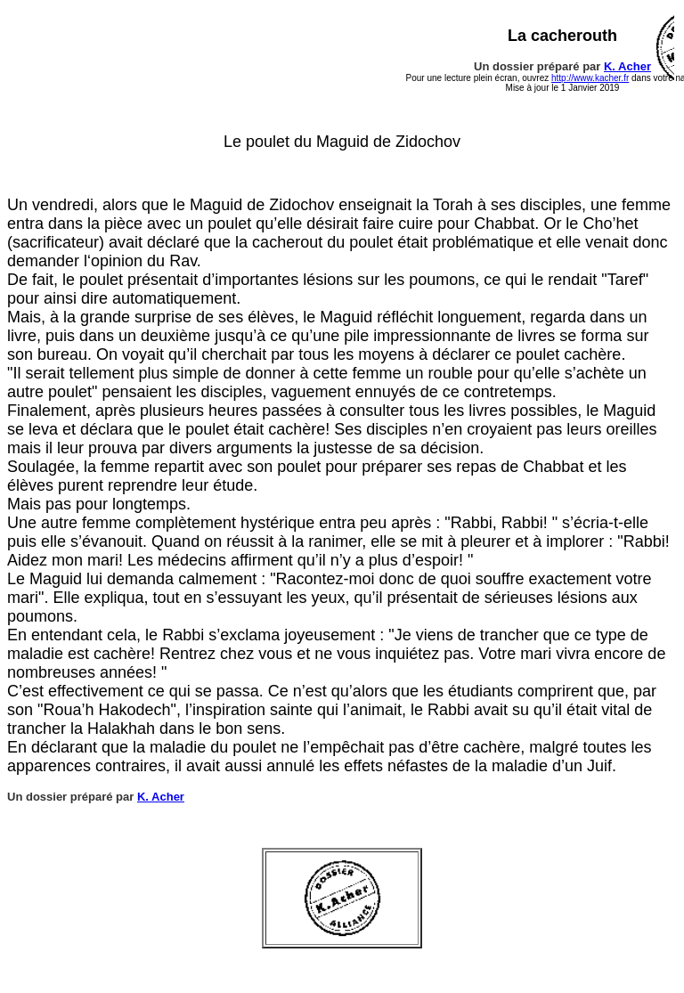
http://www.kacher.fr (590, 78)
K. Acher (627, 66)
